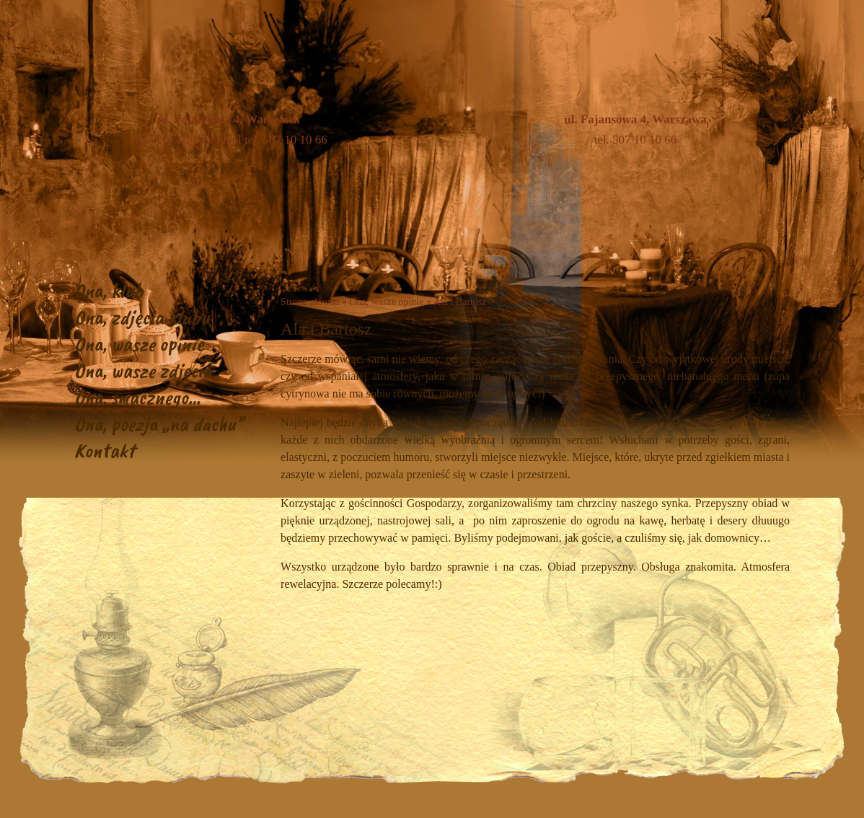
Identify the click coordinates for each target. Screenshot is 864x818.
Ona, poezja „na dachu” (159, 423)
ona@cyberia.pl (203, 139)
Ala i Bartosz (460, 301)
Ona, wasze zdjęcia (143, 370)
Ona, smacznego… (137, 397)
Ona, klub (109, 290)
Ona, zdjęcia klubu (142, 317)
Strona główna (310, 301)
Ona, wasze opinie (139, 343)
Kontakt (104, 450)
